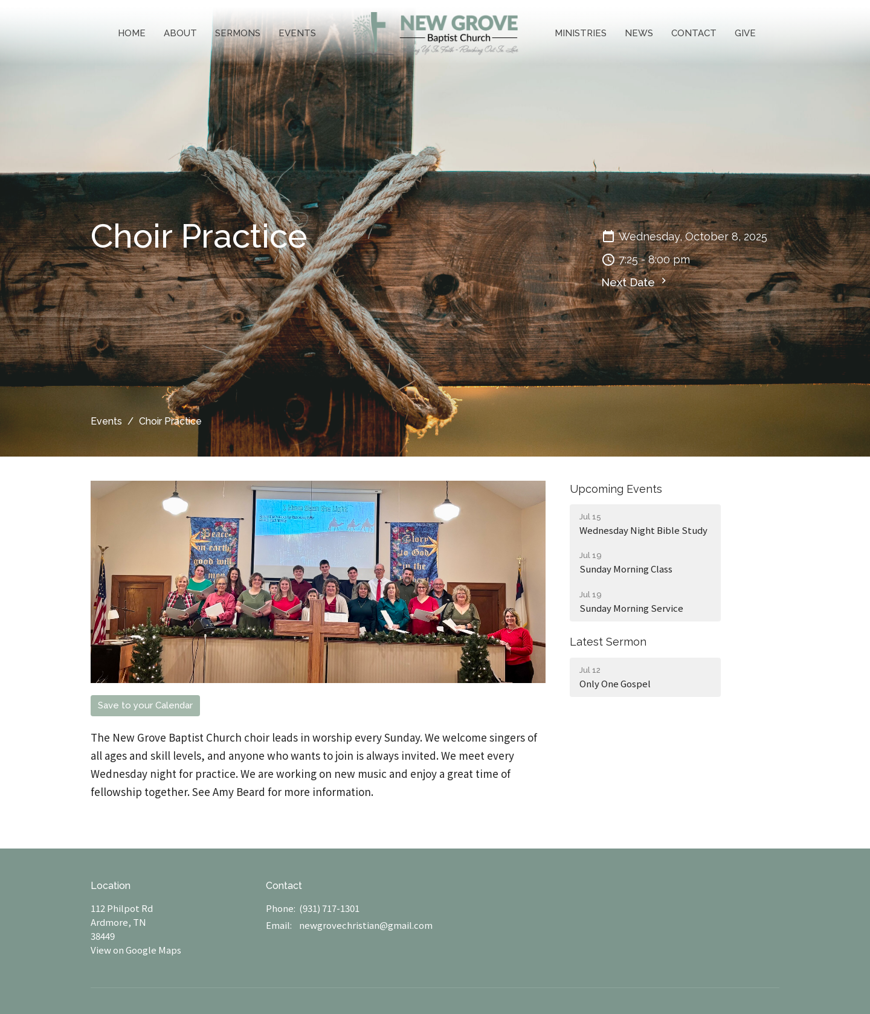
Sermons (237, 33)
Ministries (581, 33)
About (180, 33)
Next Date (635, 282)
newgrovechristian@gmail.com (366, 925)
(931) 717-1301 (329, 908)
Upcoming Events (616, 489)
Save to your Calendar (145, 705)
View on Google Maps (136, 949)
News (639, 33)
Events (297, 33)
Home (132, 33)
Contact (694, 33)
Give (745, 33)
